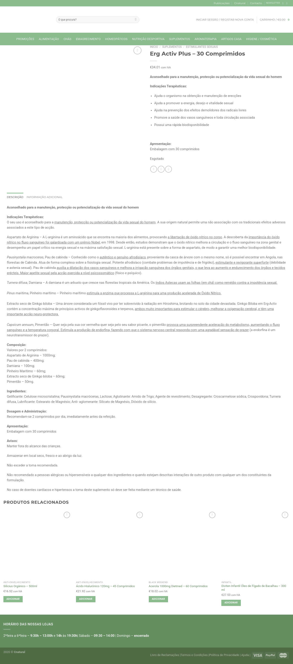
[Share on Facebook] (153, 169)
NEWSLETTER (273, 3)
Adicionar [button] (12, 598)
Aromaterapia (206, 39)
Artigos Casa (231, 39)
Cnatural (239, 3)
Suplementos (179, 39)
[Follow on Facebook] (283, 3)
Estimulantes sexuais (202, 46)
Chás (67, 39)
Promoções (25, 39)
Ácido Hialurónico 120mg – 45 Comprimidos (105, 586)
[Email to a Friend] (161, 169)
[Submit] (135, 19)
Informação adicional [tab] (45, 197)
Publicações (222, 3)
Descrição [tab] (15, 197)
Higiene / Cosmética (261, 39)
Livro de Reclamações (164, 655)
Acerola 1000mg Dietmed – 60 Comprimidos (178, 586)
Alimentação (49, 39)
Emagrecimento (88, 39)
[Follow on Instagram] (287, 3)
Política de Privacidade (224, 655)
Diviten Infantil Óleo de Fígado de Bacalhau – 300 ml (253, 588)
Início (154, 46)
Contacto (256, 3)
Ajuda (245, 655)
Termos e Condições (194, 655)
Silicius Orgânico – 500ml (20, 586)
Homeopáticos (116, 39)
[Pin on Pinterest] (168, 169)
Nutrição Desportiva (148, 39)
